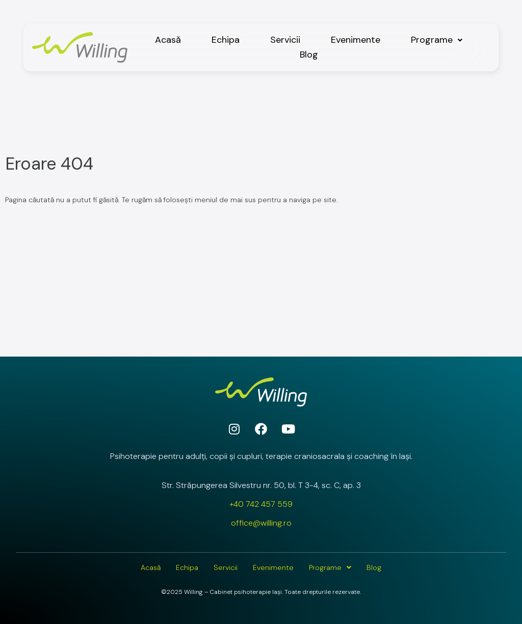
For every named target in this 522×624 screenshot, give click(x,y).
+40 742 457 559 (261, 504)
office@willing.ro (261, 523)
